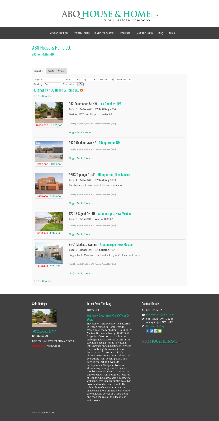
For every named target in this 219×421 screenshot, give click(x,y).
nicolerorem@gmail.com (160, 314)
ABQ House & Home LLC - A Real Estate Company (109, 16)
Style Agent (49, 412)
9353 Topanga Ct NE (82, 174)
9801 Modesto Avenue (83, 244)
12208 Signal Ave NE (82, 213)
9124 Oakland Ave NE (83, 142)
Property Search (81, 33)
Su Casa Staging (155, 326)
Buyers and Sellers (104, 33)
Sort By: (38, 84)
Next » (48, 96)
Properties (38, 71)
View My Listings (59, 33)
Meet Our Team (145, 33)
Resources (125, 33)
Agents (51, 71)
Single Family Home (80, 132)
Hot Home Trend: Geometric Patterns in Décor (108, 317)
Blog (160, 33)
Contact (171, 33)
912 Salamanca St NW (83, 103)
